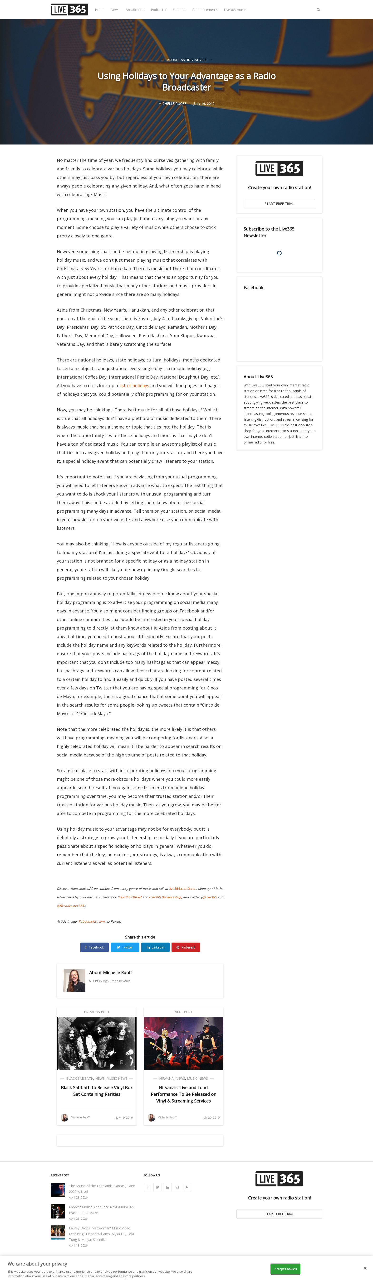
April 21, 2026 (78, 1219)
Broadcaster (135, 9)
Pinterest (186, 947)
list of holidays (134, 385)
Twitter (125, 947)
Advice (200, 60)
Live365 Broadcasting (165, 897)
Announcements (205, 9)
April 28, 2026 (78, 1197)
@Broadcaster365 (70, 906)
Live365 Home (235, 9)
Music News (117, 1078)
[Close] (365, 1268)
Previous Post (97, 1012)
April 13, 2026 (78, 1245)
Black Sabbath (79, 1078)
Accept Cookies (286, 1269)
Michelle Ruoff (117, 972)
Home (99, 9)
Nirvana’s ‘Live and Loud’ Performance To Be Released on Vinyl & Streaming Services (183, 1094)
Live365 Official (129, 897)
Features (179, 9)
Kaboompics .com (91, 921)
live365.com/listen (182, 888)
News (115, 9)
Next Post (183, 1012)
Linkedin (155, 947)
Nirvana (166, 1078)
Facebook (94, 947)
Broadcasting (180, 60)
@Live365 (209, 897)
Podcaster (159, 9)
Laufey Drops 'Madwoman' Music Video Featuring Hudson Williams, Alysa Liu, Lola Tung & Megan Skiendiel (101, 1234)
